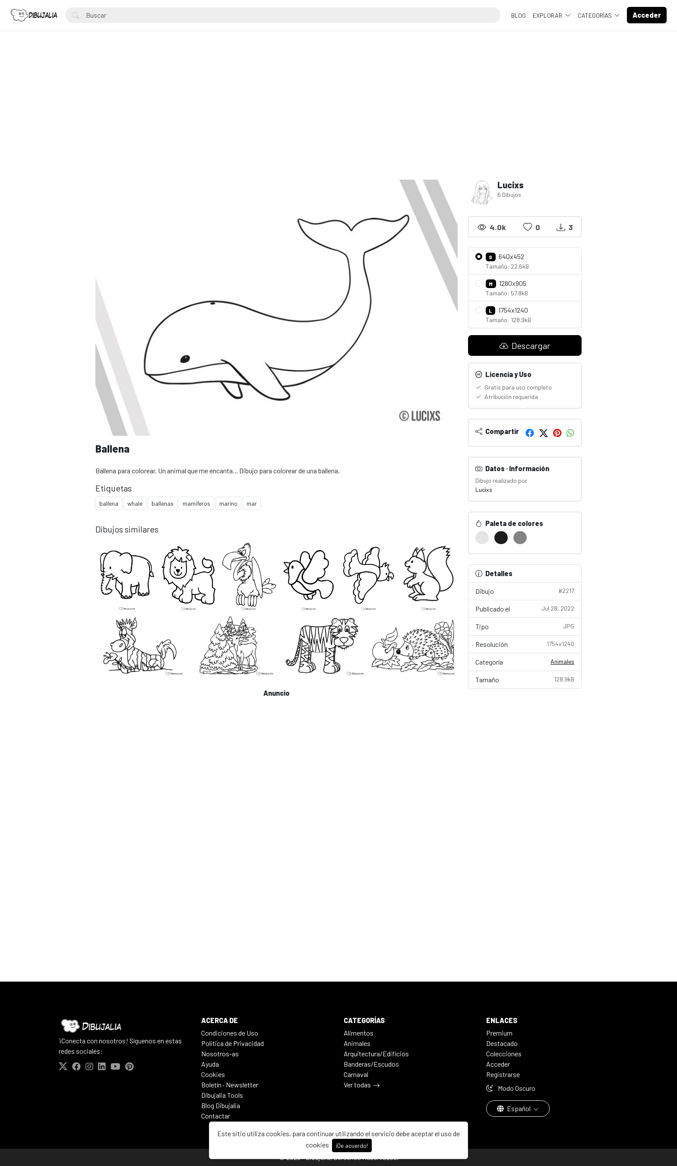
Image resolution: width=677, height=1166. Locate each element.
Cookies (213, 1074)
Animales (562, 661)
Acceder (498, 1064)
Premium (499, 1033)
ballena (108, 503)
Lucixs (483, 489)
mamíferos (196, 503)
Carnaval (356, 1074)
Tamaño (525, 679)
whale (134, 503)
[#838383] (520, 537)
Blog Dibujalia (220, 1105)
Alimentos (358, 1033)
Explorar (548, 15)
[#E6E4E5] (482, 537)
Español (514, 1108)
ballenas (163, 503)
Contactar (215, 1116)
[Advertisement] (338, 114)
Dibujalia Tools (222, 1095)
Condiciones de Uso (229, 1033)
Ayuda (210, 1064)
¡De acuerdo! (352, 1145)
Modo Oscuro (510, 1088)
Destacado (502, 1043)
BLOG (518, 15)
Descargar (525, 345)
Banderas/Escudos (371, 1064)
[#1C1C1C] (501, 537)
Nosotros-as (220, 1053)
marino (228, 503)
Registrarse (503, 1074)
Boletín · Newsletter (229, 1084)
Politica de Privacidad (232, 1043)
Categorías (595, 15)
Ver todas (357, 1084)
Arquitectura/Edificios (376, 1053)
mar (252, 503)
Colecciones (504, 1053)
